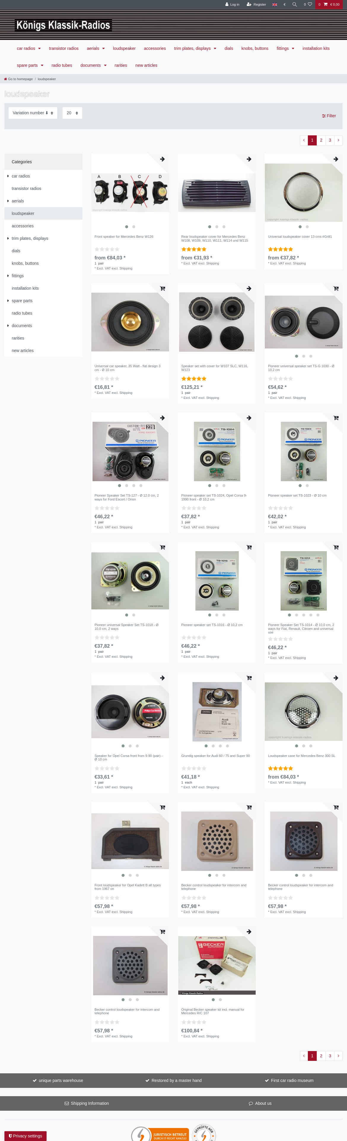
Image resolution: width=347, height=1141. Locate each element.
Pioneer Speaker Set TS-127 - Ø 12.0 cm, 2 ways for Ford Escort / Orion (127, 497)
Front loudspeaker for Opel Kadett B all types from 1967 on (128, 886)
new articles (146, 65)
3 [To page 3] (330, 140)
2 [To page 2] (321, 140)
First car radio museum (292, 1080)
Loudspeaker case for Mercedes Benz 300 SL (301, 756)
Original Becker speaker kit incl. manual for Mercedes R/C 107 (212, 1011)
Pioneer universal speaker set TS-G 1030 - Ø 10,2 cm (301, 367)
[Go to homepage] (18, 79)
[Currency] (284, 4)
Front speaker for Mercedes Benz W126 (124, 236)
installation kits (316, 48)
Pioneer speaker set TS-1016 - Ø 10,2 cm (212, 625)
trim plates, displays (193, 48)
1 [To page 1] (312, 140)
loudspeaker (124, 48)
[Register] (256, 4)
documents (91, 65)
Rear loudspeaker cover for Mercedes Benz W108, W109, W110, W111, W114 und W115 (214, 238)
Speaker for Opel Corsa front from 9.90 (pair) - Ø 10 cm (129, 757)
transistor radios (64, 48)
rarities (121, 65)
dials (229, 48)
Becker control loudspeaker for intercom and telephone (213, 886)
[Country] (274, 4)
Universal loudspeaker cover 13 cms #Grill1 (300, 236)
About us (263, 1103)
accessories (155, 48)
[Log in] (232, 4)
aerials (93, 48)
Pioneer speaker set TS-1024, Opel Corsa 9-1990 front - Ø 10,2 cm (214, 497)
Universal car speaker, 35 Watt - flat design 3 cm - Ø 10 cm (127, 367)
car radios (26, 48)
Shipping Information (90, 1103)
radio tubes (62, 65)
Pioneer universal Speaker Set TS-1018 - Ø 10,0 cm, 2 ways (127, 626)
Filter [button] (329, 116)
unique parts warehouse (61, 1080)
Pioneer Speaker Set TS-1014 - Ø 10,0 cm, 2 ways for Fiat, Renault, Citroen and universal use (301, 628)
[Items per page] (72, 113)
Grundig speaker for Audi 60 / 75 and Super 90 (215, 756)
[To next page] (338, 140)
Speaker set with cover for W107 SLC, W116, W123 (214, 367)
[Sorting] (33, 113)
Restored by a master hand (177, 1080)
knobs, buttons (254, 48)
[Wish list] (308, 4)
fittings (283, 48)
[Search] (295, 4)
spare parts (28, 65)
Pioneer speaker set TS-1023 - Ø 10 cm (297, 495)
